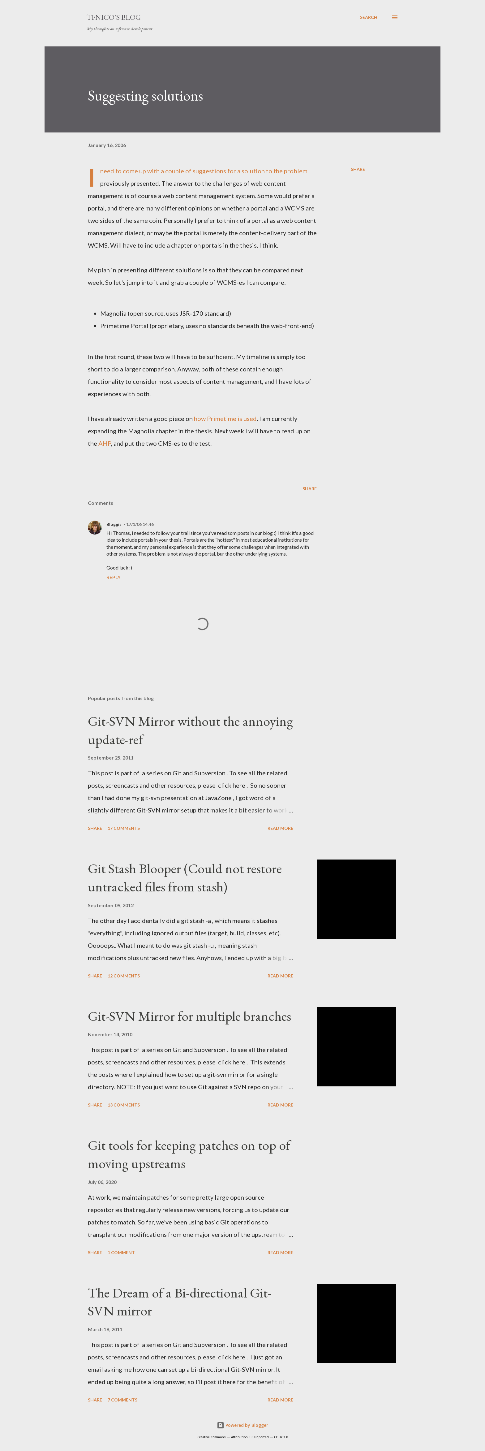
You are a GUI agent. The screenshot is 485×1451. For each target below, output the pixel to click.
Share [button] (358, 169)
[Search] (368, 17)
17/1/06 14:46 (140, 524)
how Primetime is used (225, 418)
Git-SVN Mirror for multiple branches (189, 1016)
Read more (280, 828)
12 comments (124, 975)
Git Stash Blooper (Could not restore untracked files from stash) (185, 877)
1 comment (121, 1252)
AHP (104, 443)
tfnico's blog (114, 17)
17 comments (124, 828)
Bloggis (114, 524)
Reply (113, 577)
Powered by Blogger (242, 1425)
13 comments (124, 1104)
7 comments (122, 1399)
